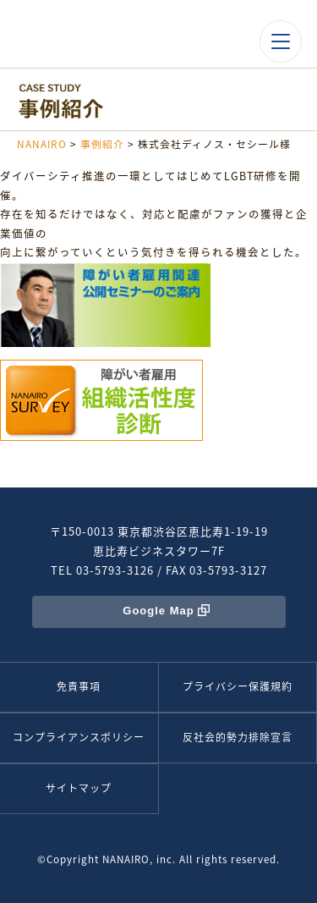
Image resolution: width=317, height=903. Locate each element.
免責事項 (79, 686)
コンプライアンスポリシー (79, 737)
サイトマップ (79, 788)
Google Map (158, 610)
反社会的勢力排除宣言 (237, 737)
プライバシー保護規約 (237, 686)
